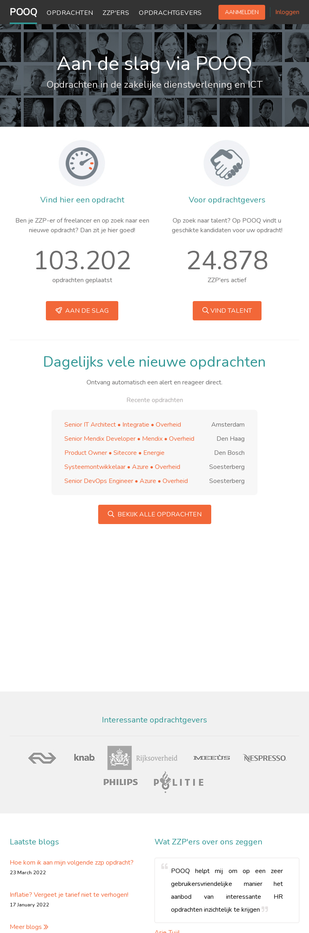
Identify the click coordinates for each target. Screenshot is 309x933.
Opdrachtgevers (170, 12)
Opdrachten (70, 12)
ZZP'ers (116, 12)
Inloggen (287, 12)
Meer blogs (29, 927)
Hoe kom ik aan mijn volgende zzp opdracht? (72, 862)
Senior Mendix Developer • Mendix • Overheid (129, 438)
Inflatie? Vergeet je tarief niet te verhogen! (69, 894)
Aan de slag (82, 310)
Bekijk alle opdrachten (155, 514)
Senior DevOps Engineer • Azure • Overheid (126, 481)
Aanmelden (242, 12)
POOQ (23, 12)
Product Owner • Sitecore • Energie (114, 452)
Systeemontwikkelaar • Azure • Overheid (122, 466)
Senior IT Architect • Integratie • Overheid (122, 424)
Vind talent (227, 310)
